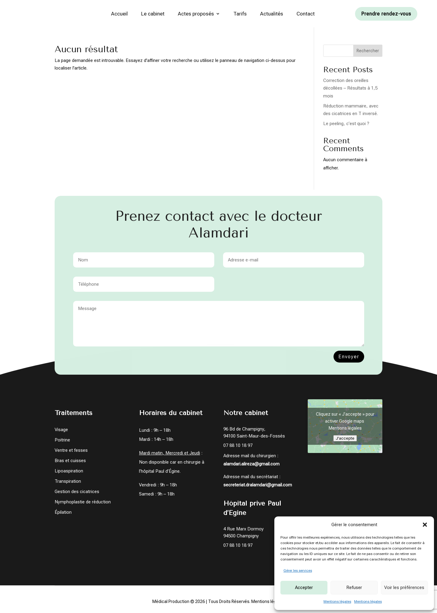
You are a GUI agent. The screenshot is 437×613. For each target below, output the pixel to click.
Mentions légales (337, 601)
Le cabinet (152, 14)
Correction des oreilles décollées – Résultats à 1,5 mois (350, 88)
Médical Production (170, 602)
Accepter (304, 587)
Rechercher (368, 51)
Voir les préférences (404, 587)
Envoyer (348, 361)
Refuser (354, 587)
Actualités (271, 14)
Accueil (119, 14)
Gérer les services (297, 570)
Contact (305, 14)
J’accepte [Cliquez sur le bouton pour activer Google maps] (345, 439)
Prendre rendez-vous (386, 14)
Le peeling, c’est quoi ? (346, 124)
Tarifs (240, 14)
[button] (425, 525)
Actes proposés (196, 14)
